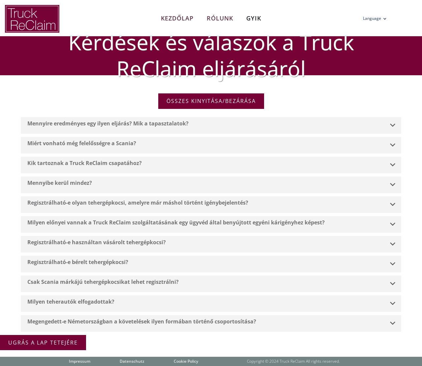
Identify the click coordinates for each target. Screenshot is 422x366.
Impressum (79, 361)
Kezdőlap (177, 18)
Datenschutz (132, 361)
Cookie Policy (186, 361)
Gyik (253, 18)
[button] (377, 19)
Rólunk (220, 18)
